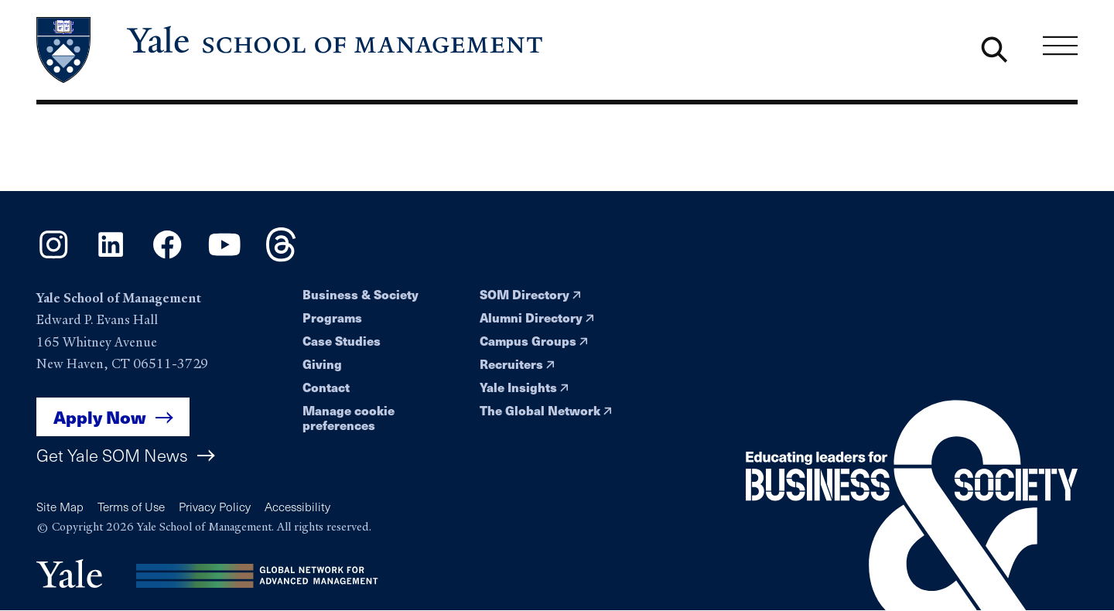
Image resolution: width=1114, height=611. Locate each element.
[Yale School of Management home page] (290, 50)
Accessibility (297, 506)
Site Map (60, 506)
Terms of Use (131, 506)
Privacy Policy (215, 506)
